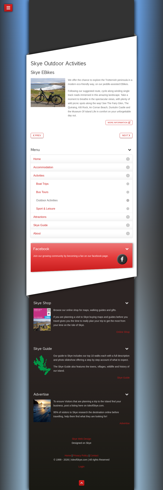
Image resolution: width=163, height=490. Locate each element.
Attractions (40, 216)
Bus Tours (42, 192)
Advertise (125, 423)
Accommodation (43, 167)
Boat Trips (42, 183)
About (37, 233)
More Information (117, 123)
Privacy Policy (80, 455)
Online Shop (123, 332)
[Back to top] (81, 483)
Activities (38, 175)
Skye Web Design (81, 438)
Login (81, 466)
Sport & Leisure (45, 208)
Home (37, 159)
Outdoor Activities (47, 200)
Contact (94, 455)
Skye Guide (40, 225)
